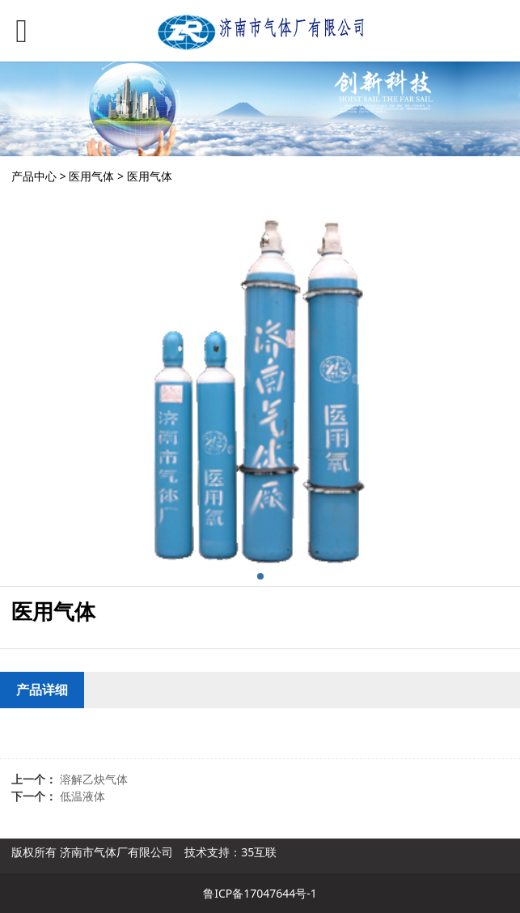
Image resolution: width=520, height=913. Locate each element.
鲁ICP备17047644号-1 (260, 893)
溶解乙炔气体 (94, 779)
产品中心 (34, 176)
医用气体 (91, 176)
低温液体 (82, 796)
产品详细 (42, 690)
